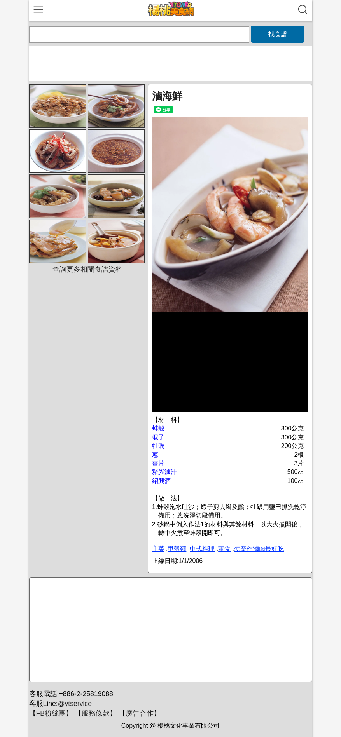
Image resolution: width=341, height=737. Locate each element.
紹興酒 (161, 480)
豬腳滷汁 (164, 472)
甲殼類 (177, 548)
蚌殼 (158, 428)
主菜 (158, 548)
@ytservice (75, 703)
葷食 (224, 548)
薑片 (158, 463)
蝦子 (158, 437)
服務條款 (96, 713)
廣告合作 (140, 713)
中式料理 (202, 548)
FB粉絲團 (51, 713)
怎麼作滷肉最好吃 (259, 548)
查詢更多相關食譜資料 (87, 269)
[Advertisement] (169, 630)
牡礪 (158, 446)
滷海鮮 (167, 96)
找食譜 (277, 34)
